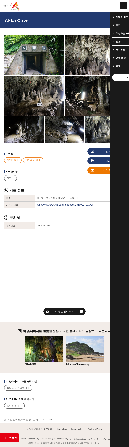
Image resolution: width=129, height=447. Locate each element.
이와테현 (13, 160)
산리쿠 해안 (33, 160)
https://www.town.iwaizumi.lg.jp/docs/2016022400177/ (65, 204)
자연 (10, 178)
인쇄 (101, 161)
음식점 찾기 (14, 405)
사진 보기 (102, 151)
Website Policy (95, 429)
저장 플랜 (102, 170)
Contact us (62, 429)
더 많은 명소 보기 (64, 311)
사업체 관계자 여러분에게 (39, 429)
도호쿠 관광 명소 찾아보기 (24, 419)
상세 (27, 337)
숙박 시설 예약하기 (18, 388)
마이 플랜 (9, 438)
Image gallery (77, 429)
